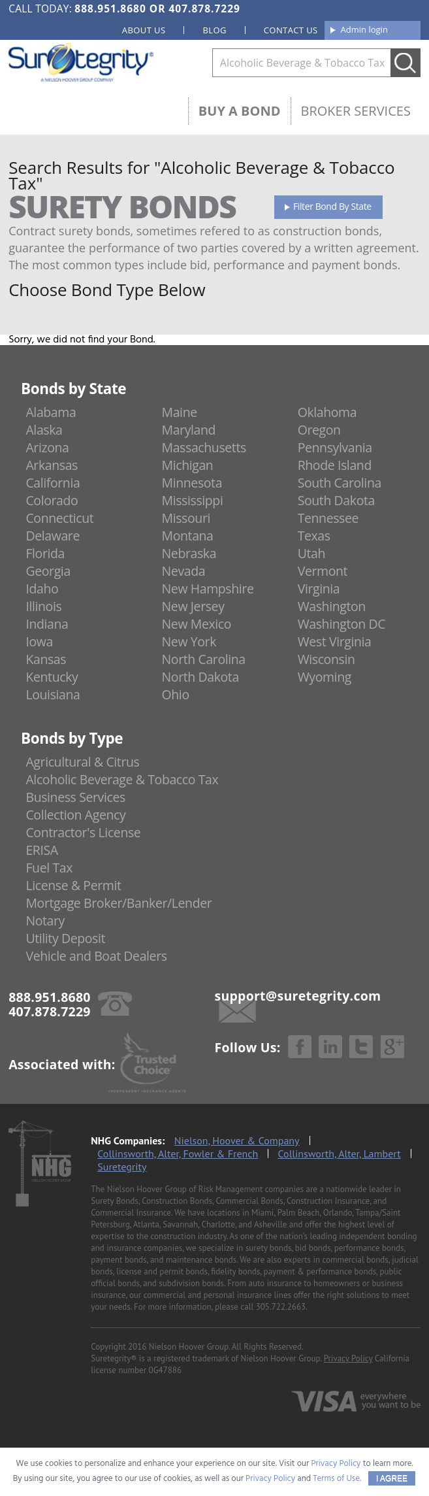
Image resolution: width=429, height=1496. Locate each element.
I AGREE (391, 1478)
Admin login (364, 29)
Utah (311, 553)
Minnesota (192, 482)
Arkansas (51, 465)
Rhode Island (335, 465)
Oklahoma (327, 412)
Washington (332, 606)
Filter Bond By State (332, 206)
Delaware (52, 535)
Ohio (175, 694)
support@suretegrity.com (298, 996)
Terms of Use (336, 1479)
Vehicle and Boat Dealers (96, 956)
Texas (314, 535)
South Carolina (339, 482)
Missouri (186, 518)
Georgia (47, 571)
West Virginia (335, 641)
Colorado (51, 500)
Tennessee (328, 518)
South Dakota (336, 500)
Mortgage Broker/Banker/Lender (118, 903)
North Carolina (204, 659)
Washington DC (342, 624)
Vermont (322, 571)
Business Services (75, 797)
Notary (45, 920)
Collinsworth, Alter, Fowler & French (177, 1153)
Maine (179, 412)
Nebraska (189, 553)
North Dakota (200, 677)
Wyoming (324, 677)
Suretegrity (121, 1166)
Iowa (39, 641)
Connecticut (59, 518)
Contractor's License (82, 832)
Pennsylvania (335, 447)
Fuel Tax (48, 867)
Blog (214, 30)
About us (144, 30)
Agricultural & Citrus (82, 762)
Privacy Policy (348, 1358)
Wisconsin (326, 659)
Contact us (291, 30)
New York (189, 641)
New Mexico (197, 624)
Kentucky (51, 677)
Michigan (188, 465)
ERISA (41, 850)
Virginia (319, 588)
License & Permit (73, 885)
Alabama (50, 412)
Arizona (47, 447)
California (52, 482)
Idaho (41, 588)
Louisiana (52, 694)
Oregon (319, 430)
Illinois (43, 606)
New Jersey (193, 606)
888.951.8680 (110, 8)
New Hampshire (208, 588)
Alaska (43, 430)
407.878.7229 (204, 8)
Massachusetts (204, 447)
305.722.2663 (281, 1306)
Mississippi (192, 500)
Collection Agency (75, 814)
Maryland (189, 430)
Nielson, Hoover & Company (237, 1140)
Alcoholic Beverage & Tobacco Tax (121, 779)
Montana (188, 535)
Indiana (46, 624)
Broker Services (356, 111)
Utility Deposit (65, 938)
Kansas (45, 659)
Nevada (184, 571)
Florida (45, 553)
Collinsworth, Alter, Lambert (339, 1153)
